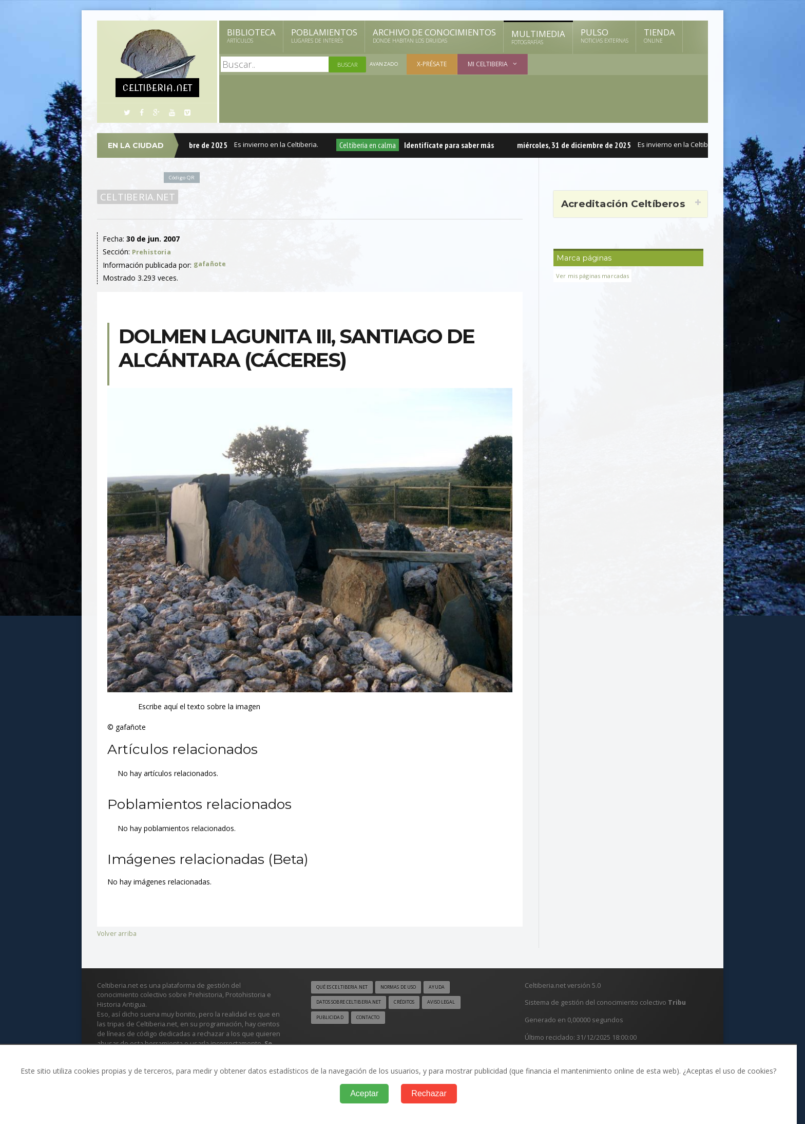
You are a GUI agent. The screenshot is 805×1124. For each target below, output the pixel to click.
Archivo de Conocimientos (434, 35)
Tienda (659, 35)
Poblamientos (324, 35)
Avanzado (385, 64)
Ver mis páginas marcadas (596, 275)
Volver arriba (118, 933)
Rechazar (428, 1093)
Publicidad (331, 1019)
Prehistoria (152, 251)
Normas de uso (411, 987)
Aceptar (364, 1093)
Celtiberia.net (135, 197)
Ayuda (455, 987)
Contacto (374, 1019)
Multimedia (538, 37)
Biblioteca (251, 35)
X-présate (434, 64)
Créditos (419, 1003)
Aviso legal (461, 1003)
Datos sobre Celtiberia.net (354, 1003)
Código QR (184, 177)
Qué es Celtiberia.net (346, 987)
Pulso (604, 35)
